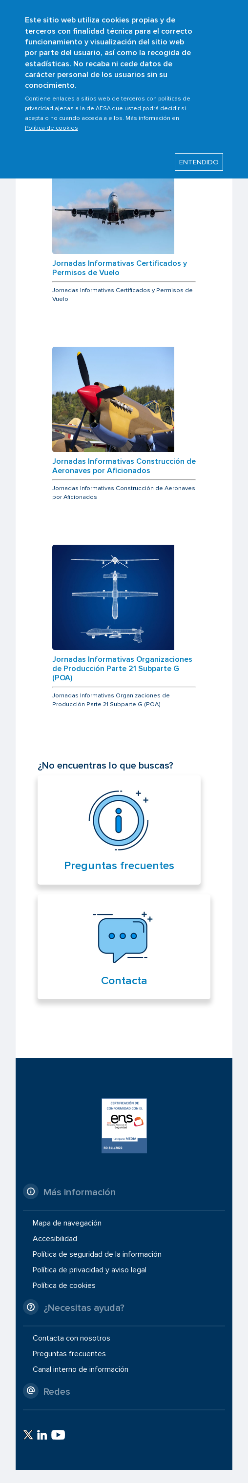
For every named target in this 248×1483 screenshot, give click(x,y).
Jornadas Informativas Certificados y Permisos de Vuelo (119, 268)
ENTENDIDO (199, 154)
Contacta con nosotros (71, 1338)
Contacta (124, 981)
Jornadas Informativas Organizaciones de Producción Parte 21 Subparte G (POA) (122, 669)
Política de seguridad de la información (97, 1254)
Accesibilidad (55, 1239)
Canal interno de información (80, 1369)
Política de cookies (51, 119)
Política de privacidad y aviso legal (89, 1270)
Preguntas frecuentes (119, 865)
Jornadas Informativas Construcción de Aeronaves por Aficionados (124, 466)
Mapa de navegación (67, 1222)
